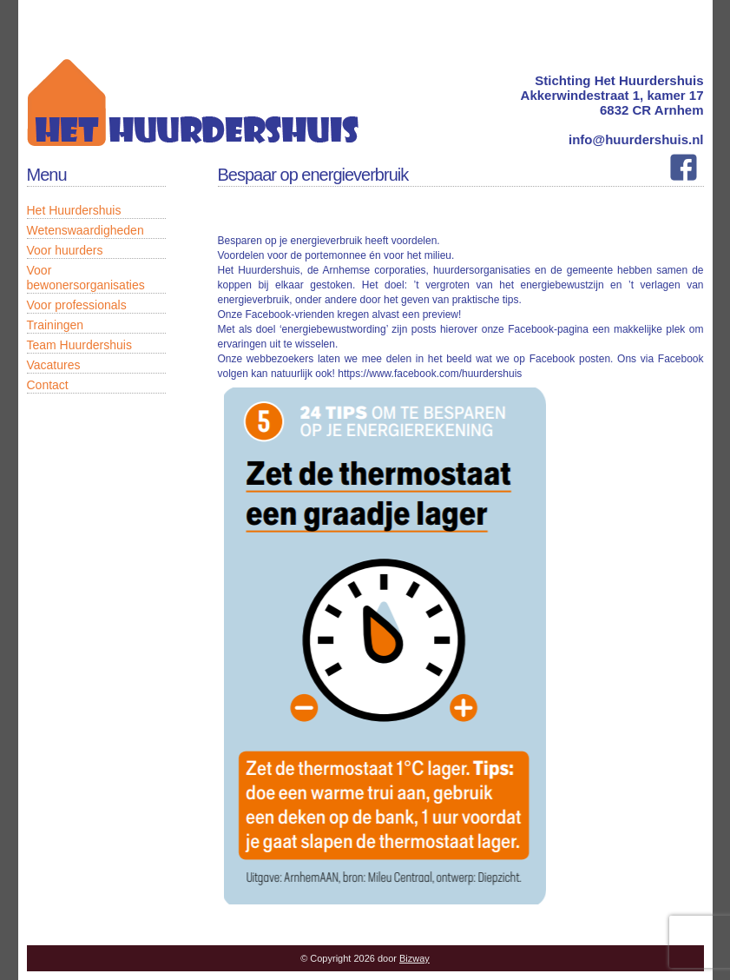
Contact (48, 385)
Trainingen (55, 325)
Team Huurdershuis (79, 345)
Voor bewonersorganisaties (86, 277)
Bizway (414, 958)
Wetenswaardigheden (85, 230)
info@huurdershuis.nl (636, 139)
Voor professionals (77, 305)
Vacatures (54, 365)
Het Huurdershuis (74, 210)
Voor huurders (65, 250)
